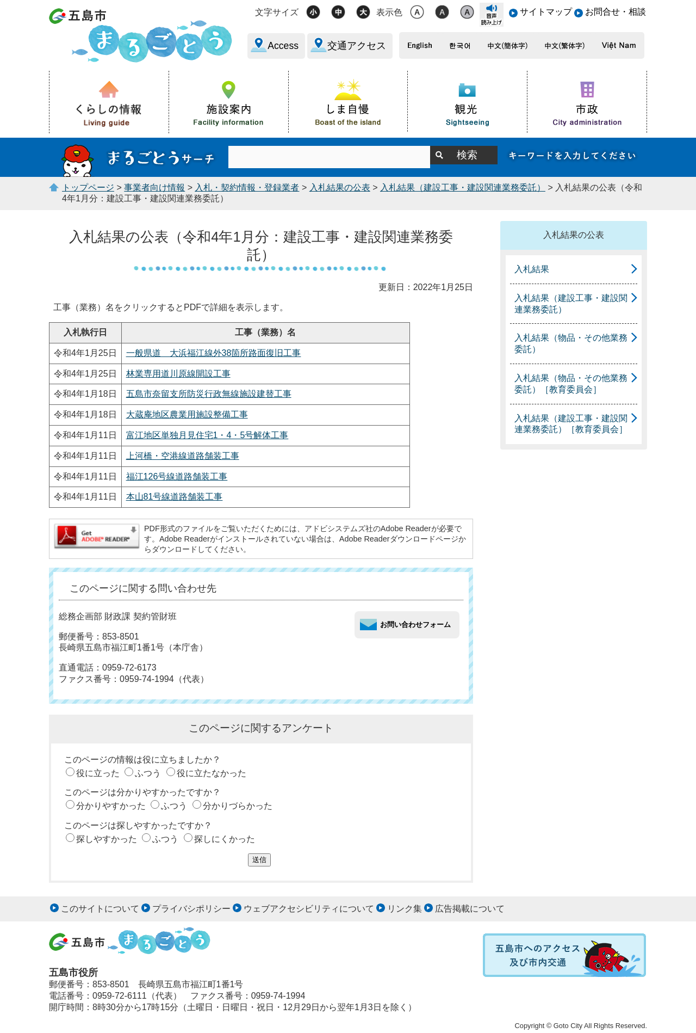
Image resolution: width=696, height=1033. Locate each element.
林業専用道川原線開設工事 (178, 373)
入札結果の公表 (339, 187)
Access (283, 45)
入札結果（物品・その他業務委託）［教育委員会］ (570, 383)
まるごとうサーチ (138, 157)
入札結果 (531, 269)
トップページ (88, 187)
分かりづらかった (237, 805)
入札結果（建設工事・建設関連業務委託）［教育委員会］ (570, 424)
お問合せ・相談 (615, 11)
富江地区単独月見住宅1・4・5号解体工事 (207, 435)
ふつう (148, 773)
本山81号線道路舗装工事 (174, 496)
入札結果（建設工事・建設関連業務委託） (462, 187)
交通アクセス (356, 45)
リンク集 (404, 908)
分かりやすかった (111, 805)
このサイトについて (100, 908)
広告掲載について (470, 908)
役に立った (98, 773)
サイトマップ (546, 11)
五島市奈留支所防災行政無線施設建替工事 (208, 393)
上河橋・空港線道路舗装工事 (182, 455)
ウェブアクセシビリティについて (309, 908)
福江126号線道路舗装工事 (177, 476)
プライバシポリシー (191, 908)
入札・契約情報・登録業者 (247, 187)
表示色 (389, 12)
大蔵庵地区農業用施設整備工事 (187, 414)
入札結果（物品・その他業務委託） (570, 343)
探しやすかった (106, 839)
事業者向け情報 (154, 187)
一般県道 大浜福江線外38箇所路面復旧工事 (213, 353)
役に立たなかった (211, 773)
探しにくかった (224, 839)
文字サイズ (277, 12)
